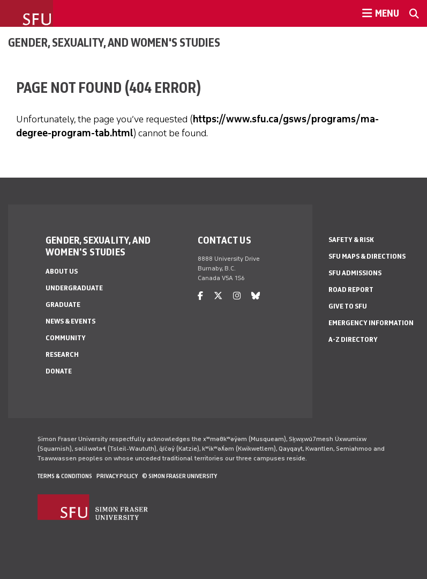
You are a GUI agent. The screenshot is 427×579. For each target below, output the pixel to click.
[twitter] (218, 296)
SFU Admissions (354, 272)
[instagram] (237, 296)
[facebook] (200, 296)
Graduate (63, 304)
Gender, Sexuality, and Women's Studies (114, 42)
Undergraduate (74, 287)
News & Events (70, 321)
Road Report (350, 289)
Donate (59, 371)
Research (62, 354)
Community (66, 337)
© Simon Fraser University (179, 476)
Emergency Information (371, 322)
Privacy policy (117, 476)
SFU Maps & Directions (367, 256)
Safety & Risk (351, 239)
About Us (62, 271)
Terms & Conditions (65, 476)
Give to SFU (347, 306)
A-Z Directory (353, 339)
